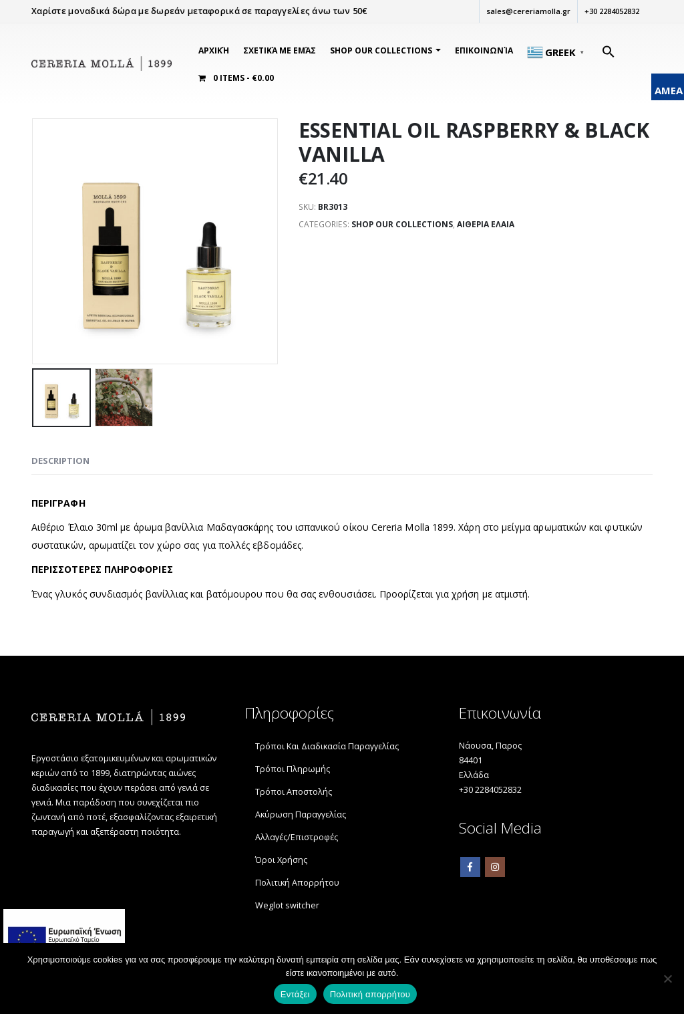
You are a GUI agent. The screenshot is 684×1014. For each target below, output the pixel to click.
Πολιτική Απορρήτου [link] (297, 882)
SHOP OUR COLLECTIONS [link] (381, 50)
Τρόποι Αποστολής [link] (293, 791)
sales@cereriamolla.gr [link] (528, 11)
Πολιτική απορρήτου (370, 994)
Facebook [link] (470, 867)
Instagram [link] (495, 867)
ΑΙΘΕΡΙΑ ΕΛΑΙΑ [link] (484, 224)
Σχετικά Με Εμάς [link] (279, 50)
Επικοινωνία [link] (484, 50)
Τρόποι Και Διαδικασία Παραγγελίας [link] (327, 746)
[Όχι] (667, 978)
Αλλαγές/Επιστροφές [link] (296, 837)
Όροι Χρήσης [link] (281, 860)
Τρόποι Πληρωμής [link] (292, 769)
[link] (101, 64)
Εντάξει (295, 994)
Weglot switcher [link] (287, 905)
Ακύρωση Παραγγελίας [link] (300, 814)
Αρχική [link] (213, 50)
